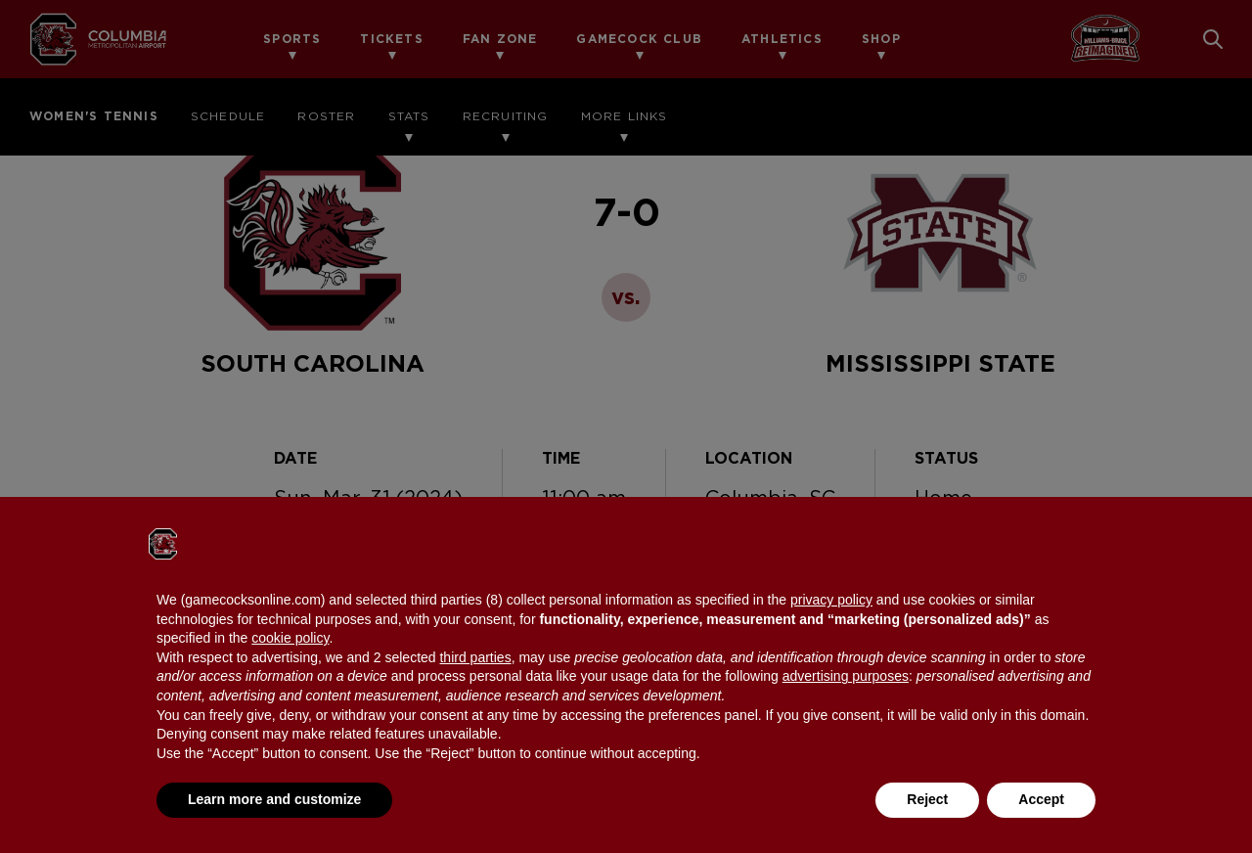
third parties (475, 657)
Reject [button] (927, 799)
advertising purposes (845, 676)
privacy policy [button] (831, 599)
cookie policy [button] (290, 638)
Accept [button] (1041, 799)
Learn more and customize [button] (274, 799)
